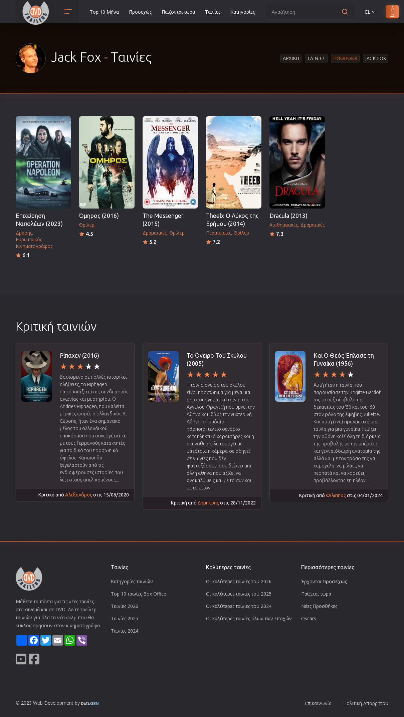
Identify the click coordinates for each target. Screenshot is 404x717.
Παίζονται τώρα (178, 12)
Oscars (308, 618)
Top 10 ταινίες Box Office (138, 594)
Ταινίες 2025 (124, 618)
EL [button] (370, 12)
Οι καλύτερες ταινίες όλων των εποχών (249, 618)
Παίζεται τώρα (316, 594)
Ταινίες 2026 (124, 606)
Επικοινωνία (318, 703)
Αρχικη (291, 58)
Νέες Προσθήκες (319, 606)
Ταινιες (316, 58)
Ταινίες (212, 12)
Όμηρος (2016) (99, 216)
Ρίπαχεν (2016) (79, 355)
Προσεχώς (140, 12)
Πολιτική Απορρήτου (365, 703)
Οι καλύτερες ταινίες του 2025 (238, 594)
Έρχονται (324, 581)
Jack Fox (375, 58)
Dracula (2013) (288, 216)
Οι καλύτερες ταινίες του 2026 (238, 581)
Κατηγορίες (242, 12)
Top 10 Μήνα (104, 12)
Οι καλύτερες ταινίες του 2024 (238, 606)
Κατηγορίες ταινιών (132, 581)
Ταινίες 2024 (124, 631)
